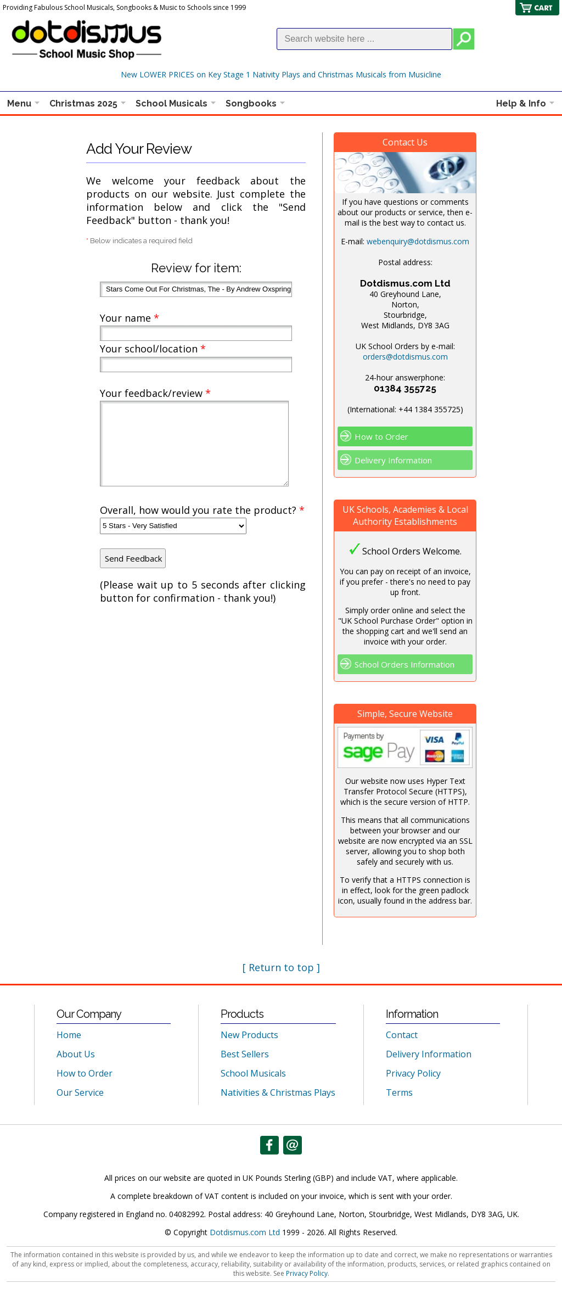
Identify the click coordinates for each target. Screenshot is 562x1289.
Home (69, 1035)
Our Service (80, 1092)
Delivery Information (393, 460)
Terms (399, 1092)
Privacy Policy (413, 1073)
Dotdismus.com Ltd (245, 1232)
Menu (19, 103)
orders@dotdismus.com (405, 356)
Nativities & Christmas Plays (278, 1092)
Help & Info (521, 103)
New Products (249, 1035)
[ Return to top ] (281, 967)
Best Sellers (245, 1054)
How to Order (381, 436)
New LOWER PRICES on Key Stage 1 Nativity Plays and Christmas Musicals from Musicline (281, 74)
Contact (402, 1035)
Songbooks (251, 103)
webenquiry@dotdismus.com (418, 241)
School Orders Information (404, 664)
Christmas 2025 (83, 103)
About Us (76, 1054)
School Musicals (171, 103)
